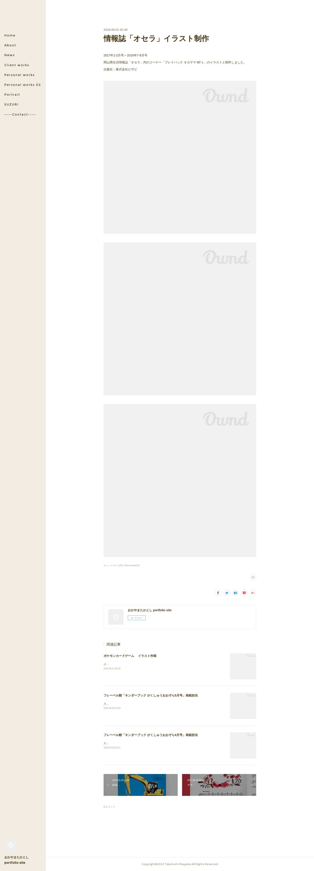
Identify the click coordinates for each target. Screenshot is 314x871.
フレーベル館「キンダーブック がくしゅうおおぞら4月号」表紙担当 (151, 735)
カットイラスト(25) (113, 565)
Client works (16, 65)
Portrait (12, 95)
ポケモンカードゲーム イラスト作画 (130, 656)
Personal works (19, 75)
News (9, 55)
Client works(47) (132, 565)
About (10, 45)
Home (9, 35)
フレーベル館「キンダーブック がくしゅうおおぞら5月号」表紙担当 (151, 695)
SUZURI (11, 104)
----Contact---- (20, 114)
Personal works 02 (22, 85)
